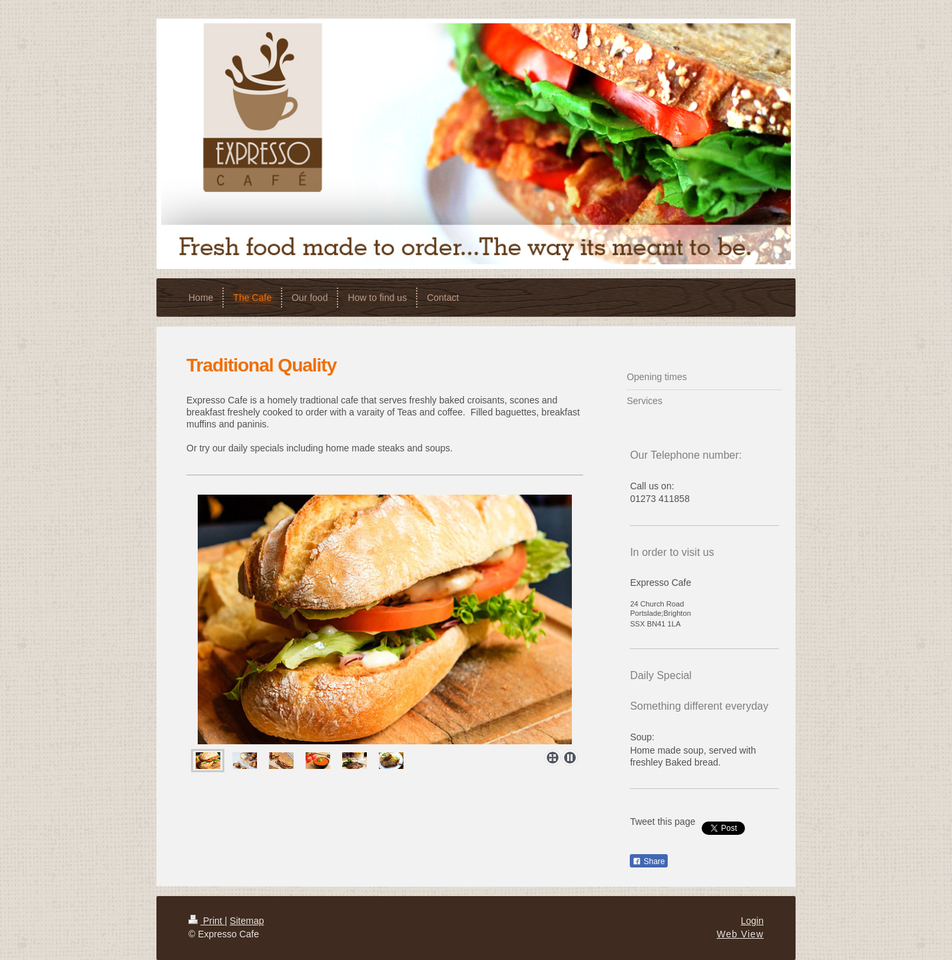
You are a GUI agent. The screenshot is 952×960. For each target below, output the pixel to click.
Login (752, 920)
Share (648, 861)
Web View (740, 934)
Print (206, 920)
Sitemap (247, 920)
